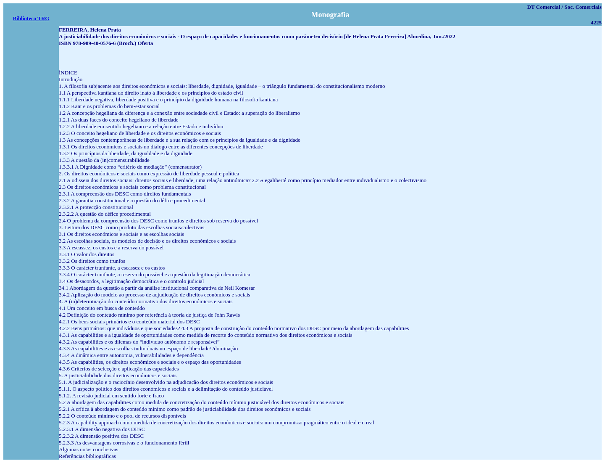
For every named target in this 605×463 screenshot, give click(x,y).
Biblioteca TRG (31, 18)
